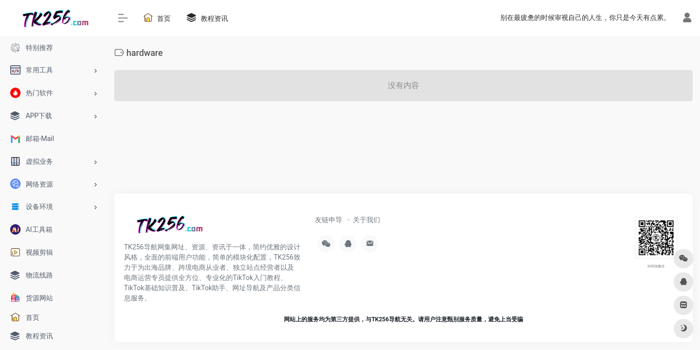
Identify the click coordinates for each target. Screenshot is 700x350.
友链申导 (328, 220)
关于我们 (366, 220)
